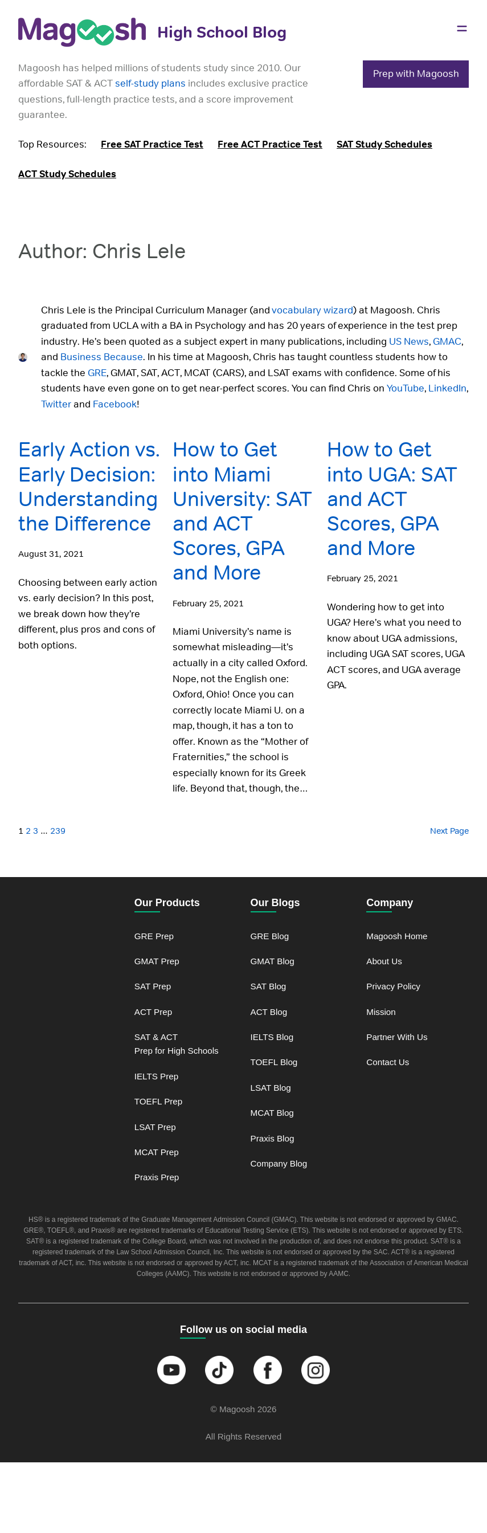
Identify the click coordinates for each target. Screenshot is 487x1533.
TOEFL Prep (158, 1101)
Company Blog (279, 1163)
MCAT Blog (272, 1113)
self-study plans (150, 83)
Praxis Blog (272, 1138)
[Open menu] (462, 28)
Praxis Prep (156, 1177)
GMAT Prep (156, 961)
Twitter (56, 404)
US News (408, 341)
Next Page (449, 830)
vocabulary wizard (312, 310)
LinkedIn (446, 388)
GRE (96, 372)
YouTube (405, 388)
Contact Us (387, 1062)
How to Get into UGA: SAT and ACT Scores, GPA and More (392, 498)
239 (58, 830)
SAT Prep (152, 986)
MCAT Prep (156, 1152)
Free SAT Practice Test (152, 144)
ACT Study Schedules (67, 174)
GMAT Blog (272, 961)
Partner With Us (396, 1037)
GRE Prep (154, 936)
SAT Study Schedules (384, 144)
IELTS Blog (272, 1037)
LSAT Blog (271, 1087)
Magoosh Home (396, 936)
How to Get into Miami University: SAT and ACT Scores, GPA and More (242, 511)
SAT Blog (269, 986)
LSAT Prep (155, 1127)
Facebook (115, 404)
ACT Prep (153, 1012)
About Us (384, 961)
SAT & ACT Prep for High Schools (176, 1043)
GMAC (446, 341)
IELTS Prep (156, 1076)
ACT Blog (269, 1012)
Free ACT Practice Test (270, 144)
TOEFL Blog (274, 1062)
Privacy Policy (393, 986)
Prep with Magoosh (416, 73)
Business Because (100, 356)
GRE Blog (270, 936)
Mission (381, 1012)
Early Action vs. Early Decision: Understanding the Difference (89, 486)
